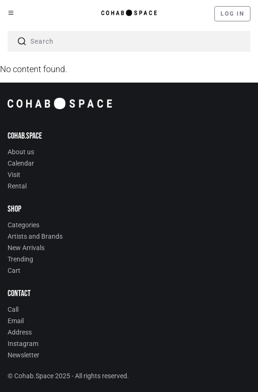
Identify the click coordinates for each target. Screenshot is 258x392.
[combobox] (129, 41)
